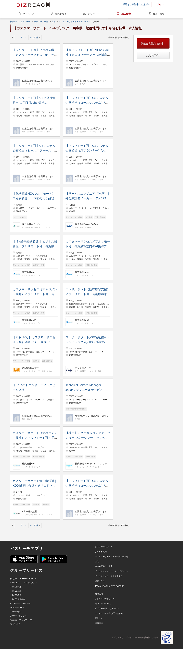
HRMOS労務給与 (17, 599)
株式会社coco (29, 272)
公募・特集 (158, 14)
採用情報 (99, 623)
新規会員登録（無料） (153, 43)
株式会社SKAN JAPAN (86, 224)
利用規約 (99, 594)
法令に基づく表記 (103, 603)
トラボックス (16, 612)
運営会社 (99, 618)
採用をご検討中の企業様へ (136, 4)
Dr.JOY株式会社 (30, 368)
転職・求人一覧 (41, 21)
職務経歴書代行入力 (104, 566)
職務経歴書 (61, 14)
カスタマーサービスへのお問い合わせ (111, 556)
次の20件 (34, 37)
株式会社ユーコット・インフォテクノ (92, 463)
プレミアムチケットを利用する (108, 576)
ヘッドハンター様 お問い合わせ (109, 613)
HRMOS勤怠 (15, 591)
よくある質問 (101, 551)
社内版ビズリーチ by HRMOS (23, 578)
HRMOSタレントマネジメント (23, 583)
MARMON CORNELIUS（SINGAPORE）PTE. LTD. (92, 415)
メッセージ (93, 14)
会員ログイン (153, 55)
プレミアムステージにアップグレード (111, 571)
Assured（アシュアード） (21, 620)
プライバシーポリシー (105, 599)
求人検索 (126, 14)
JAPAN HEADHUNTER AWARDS (109, 586)
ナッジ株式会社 (83, 368)
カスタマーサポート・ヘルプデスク (74, 21)
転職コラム (100, 581)
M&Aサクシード (17, 607)
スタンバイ (15, 624)
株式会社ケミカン (31, 224)
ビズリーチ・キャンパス (21, 603)
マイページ (28, 14)
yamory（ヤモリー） (19, 616)
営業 (54, 21)
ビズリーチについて (104, 547)
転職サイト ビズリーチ (20, 21)
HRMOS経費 (15, 595)
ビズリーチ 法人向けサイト (107, 608)
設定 (97, 561)
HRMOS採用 (15, 587)
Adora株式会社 (29, 511)
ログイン (159, 4)
